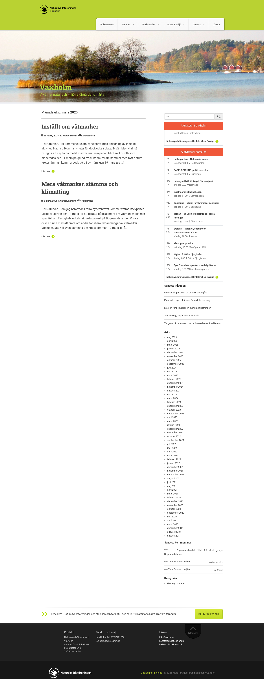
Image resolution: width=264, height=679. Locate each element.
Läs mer (45, 171)
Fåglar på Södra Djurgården (188, 254)
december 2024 (175, 383)
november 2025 (175, 356)
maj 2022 (172, 448)
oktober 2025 (174, 360)
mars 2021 (172, 493)
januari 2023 (173, 425)
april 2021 (172, 489)
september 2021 (175, 474)
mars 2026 (172, 344)
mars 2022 (172, 455)
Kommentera (88, 135)
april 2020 (172, 520)
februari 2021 (174, 497)
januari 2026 (173, 348)
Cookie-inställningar (152, 672)
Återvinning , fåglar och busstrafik (181, 315)
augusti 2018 (174, 531)
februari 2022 (174, 459)
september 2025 (175, 363)
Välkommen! (107, 24)
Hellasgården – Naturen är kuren (191, 159)
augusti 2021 (174, 478)
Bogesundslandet (173, 554)
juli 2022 (171, 444)
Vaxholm (56, 87)
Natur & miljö (174, 24)
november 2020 (175, 505)
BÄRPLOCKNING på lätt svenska (191, 170)
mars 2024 (172, 398)
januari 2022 (173, 463)
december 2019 (175, 528)
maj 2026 (172, 337)
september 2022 (175, 440)
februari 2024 (174, 402)
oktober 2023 (174, 409)
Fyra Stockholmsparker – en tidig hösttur (195, 265)
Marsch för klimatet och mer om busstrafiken (187, 307)
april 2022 (172, 451)
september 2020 (175, 512)
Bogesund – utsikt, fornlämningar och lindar (196, 203)
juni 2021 (172, 482)
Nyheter (126, 24)
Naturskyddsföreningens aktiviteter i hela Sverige (190, 141)
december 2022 (175, 428)
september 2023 (175, 413)
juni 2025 (172, 367)
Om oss (197, 24)
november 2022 (175, 432)
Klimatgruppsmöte (183, 243)
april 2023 (172, 417)
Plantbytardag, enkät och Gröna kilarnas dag (187, 300)
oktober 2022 (174, 436)
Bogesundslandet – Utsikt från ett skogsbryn (200, 550)
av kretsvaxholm (68, 135)
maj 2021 (172, 486)
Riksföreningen (166, 637)
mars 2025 (172, 375)
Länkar (216, 24)
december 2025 (175, 352)
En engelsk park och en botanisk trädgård (185, 292)
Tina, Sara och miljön (179, 561)
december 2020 (175, 501)
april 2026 (172, 341)
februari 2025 (174, 379)
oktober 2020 (174, 509)
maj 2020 (172, 516)
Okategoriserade (175, 583)
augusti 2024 (174, 390)
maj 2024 (172, 394)
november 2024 (175, 386)
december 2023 (175, 405)
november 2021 (175, 470)
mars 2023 (172, 421)
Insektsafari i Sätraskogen (187, 192)
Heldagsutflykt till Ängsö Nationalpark (193, 181)
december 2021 (175, 467)
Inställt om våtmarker (69, 126)
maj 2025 (172, 371)
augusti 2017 (174, 535)
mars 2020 (172, 524)
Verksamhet (148, 24)
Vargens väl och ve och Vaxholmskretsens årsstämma (192, 323)
